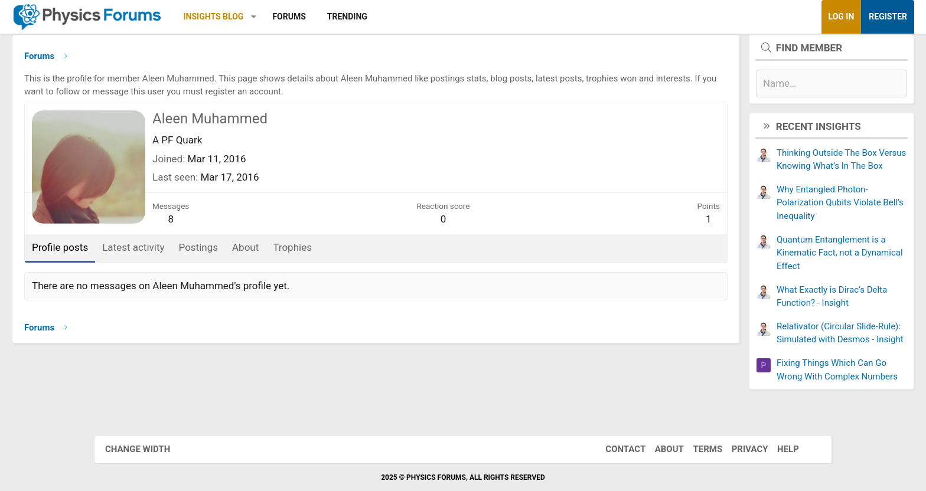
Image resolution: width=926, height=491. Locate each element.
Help (776, 449)
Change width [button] (149, 449)
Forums (382, 16)
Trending (441, 16)
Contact (614, 449)
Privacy (738, 449)
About (657, 449)
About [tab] (339, 251)
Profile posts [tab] (154, 251)
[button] (347, 17)
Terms (695, 449)
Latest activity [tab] (227, 251)
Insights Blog (308, 16)
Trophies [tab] (386, 251)
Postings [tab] (292, 251)
